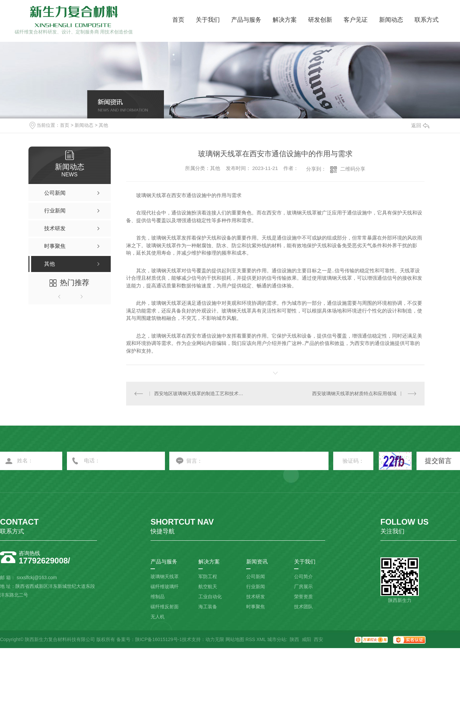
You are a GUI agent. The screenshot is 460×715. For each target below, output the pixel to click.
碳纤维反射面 (165, 606)
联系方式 (427, 19)
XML (261, 639)
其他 (103, 125)
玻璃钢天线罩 (165, 576)
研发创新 (320, 19)
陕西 (294, 639)
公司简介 (303, 576)
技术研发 (255, 596)
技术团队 (303, 606)
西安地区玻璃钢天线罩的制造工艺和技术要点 (200, 393)
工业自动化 (210, 596)
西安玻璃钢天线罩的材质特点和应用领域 (354, 393)
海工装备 (207, 606)
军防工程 (207, 576)
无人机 (158, 616)
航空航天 (207, 586)
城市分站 (276, 639)
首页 (178, 19)
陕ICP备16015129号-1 (158, 639)
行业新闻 (255, 586)
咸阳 (306, 639)
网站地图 (234, 639)
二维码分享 (352, 169)
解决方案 (285, 19)
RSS (250, 639)
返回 (420, 125)
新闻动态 (391, 19)
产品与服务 (246, 19)
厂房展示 (303, 586)
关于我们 (208, 19)
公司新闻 (255, 576)
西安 (318, 639)
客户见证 (356, 19)
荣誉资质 (303, 596)
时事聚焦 (255, 606)
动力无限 (214, 639)
